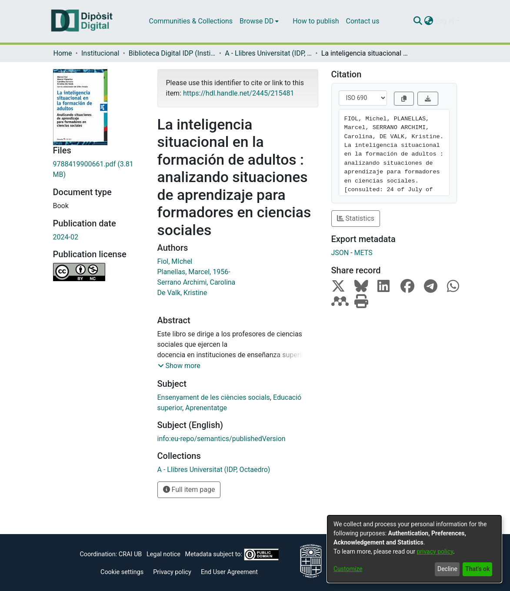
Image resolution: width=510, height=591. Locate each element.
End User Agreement (229, 572)
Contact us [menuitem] (362, 21)
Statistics (356, 218)
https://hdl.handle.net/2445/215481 (238, 93)
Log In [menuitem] (444, 21)
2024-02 (65, 237)
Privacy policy (172, 572)
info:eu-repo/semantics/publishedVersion (221, 439)
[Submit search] (418, 21)
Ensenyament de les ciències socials (213, 397)
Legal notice (163, 554)
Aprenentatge (206, 408)
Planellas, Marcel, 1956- (193, 272)
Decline (447, 568)
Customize (347, 568)
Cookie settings (121, 572)
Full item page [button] (189, 489)
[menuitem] (259, 21)
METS (363, 253)
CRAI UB (130, 554)
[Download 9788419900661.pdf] (98, 169)
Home (62, 53)
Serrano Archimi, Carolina (196, 282)
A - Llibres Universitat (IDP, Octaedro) (268, 53)
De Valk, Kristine (182, 293)
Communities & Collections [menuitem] (191, 21)
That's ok (477, 568)
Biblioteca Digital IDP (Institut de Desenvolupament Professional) (172, 53)
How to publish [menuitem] (316, 21)
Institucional (100, 53)
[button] (179, 366)
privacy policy (435, 551)
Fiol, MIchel (175, 261)
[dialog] (414, 548)
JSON (340, 253)
